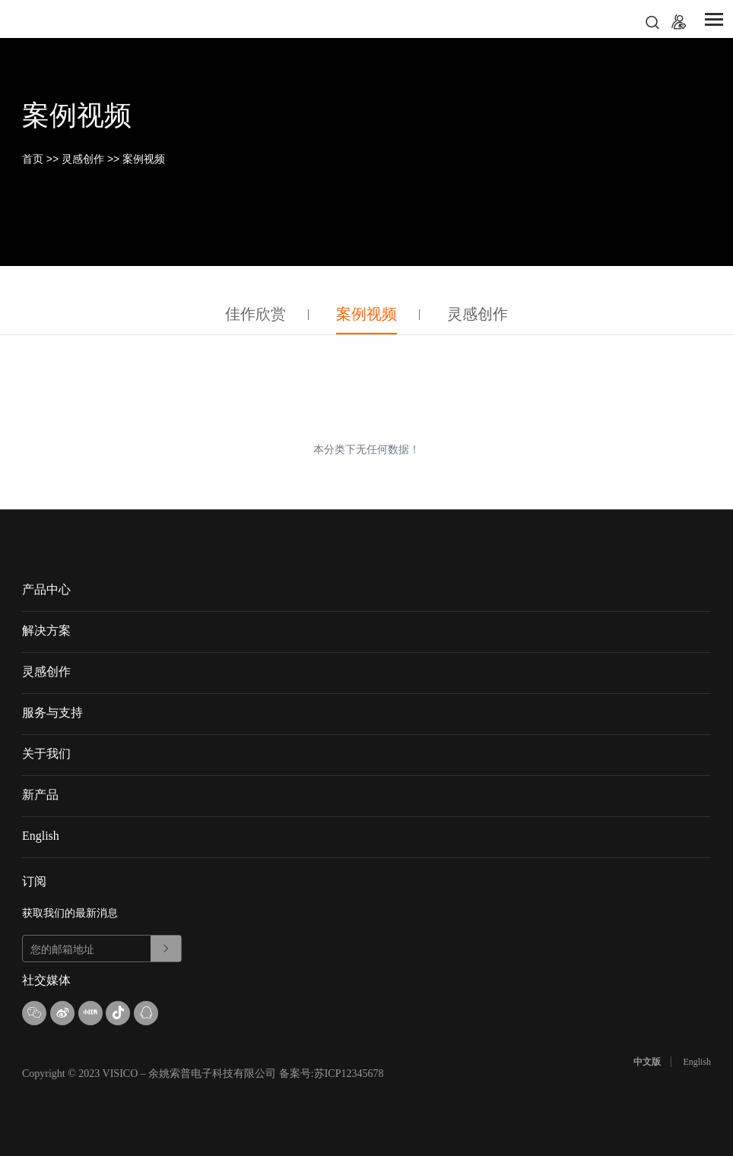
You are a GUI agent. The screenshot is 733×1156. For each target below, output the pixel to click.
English (40, 835)
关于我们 (46, 753)
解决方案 (46, 630)
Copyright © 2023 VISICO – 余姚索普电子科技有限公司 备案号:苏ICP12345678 (203, 1073)
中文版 (647, 1061)
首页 (32, 159)
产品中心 (46, 589)
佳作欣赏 (255, 314)
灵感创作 (83, 159)
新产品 (40, 794)
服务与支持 (52, 712)
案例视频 (143, 159)
